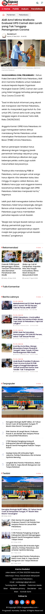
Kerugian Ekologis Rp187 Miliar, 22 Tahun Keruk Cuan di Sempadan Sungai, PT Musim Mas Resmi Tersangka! (23, 424)
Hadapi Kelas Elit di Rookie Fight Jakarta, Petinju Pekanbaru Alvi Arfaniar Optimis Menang (23, 455)
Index (39, 248)
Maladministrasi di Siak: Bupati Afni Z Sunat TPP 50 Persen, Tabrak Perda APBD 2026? (27, 305)
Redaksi (22, 585)
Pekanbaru (23, 15)
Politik (16, 8)
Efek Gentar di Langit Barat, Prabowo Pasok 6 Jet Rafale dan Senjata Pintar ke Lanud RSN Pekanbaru (22, 433)
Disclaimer (31, 588)
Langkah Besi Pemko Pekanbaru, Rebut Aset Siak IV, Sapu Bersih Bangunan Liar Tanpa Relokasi (23, 465)
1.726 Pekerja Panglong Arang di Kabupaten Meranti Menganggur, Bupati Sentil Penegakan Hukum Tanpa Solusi (23, 444)
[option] (12, 265)
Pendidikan (37, 8)
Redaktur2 (11, 34)
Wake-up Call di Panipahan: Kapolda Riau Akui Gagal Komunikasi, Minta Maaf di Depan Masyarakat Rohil (31, 269)
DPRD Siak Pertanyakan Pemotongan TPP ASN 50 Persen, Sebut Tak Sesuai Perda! (27, 334)
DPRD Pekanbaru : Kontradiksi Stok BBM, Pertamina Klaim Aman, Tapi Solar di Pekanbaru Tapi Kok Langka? (28, 320)
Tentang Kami (11, 585)
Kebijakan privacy (17, 588)
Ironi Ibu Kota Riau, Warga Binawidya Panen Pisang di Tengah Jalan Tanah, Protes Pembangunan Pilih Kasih (25, 349)
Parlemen (11, 15)
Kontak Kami (25, 591)
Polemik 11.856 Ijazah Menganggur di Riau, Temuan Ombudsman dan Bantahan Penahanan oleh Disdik (11, 269)
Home (6, 8)
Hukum (25, 8)
